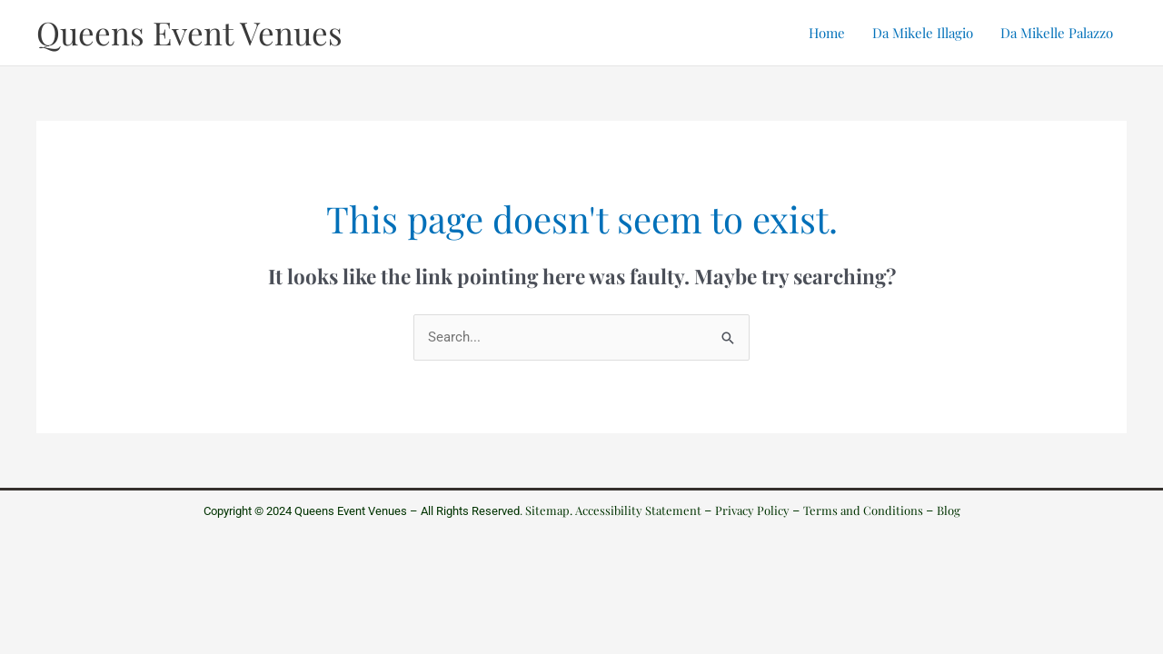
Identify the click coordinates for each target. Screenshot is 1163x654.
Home (827, 33)
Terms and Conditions (863, 510)
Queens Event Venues (189, 32)
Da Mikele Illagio (922, 33)
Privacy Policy (752, 510)
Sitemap (547, 510)
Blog (948, 510)
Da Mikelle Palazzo (1056, 33)
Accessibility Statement (638, 510)
